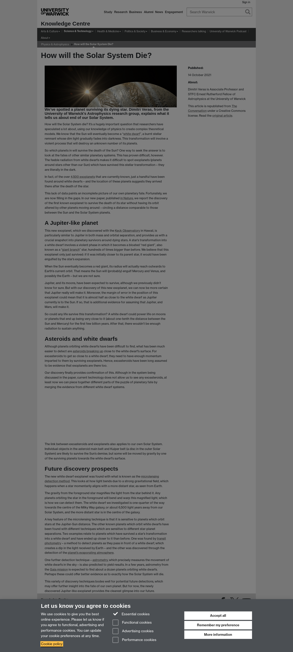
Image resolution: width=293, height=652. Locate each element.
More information (218, 634)
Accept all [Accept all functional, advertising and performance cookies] (218, 615)
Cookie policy (52, 644)
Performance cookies (134, 640)
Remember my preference (218, 625)
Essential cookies (131, 613)
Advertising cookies (133, 631)
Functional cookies (132, 622)
